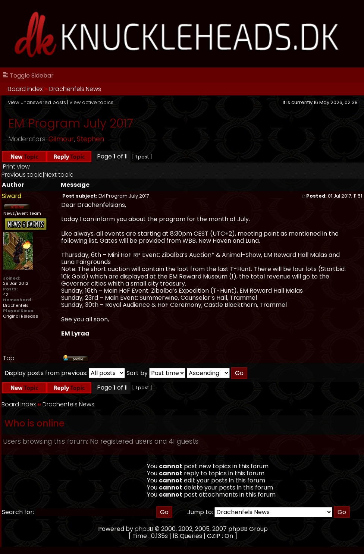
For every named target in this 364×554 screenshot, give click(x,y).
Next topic (58, 174)
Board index (25, 89)
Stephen (90, 139)
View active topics (91, 102)
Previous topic (22, 174)
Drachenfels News (75, 89)
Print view (16, 166)
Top (9, 358)
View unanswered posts (37, 102)
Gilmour (61, 139)
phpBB (144, 529)
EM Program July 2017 (70, 123)
